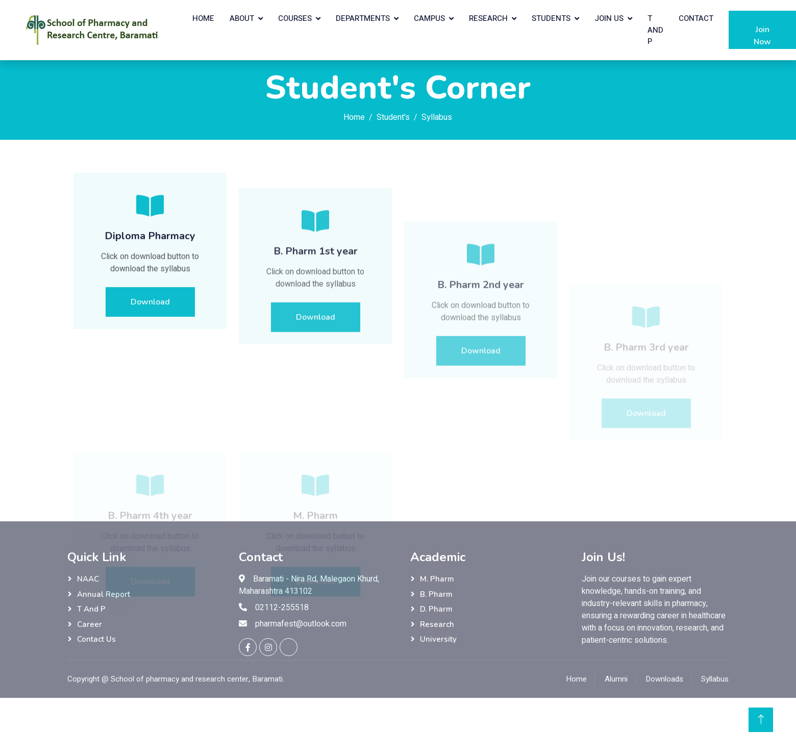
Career (89, 624)
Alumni (616, 679)
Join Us (609, 18)
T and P (655, 30)
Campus (429, 18)
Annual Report (103, 594)
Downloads (664, 679)
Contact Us (96, 639)
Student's (393, 117)
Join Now (762, 36)
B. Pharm (436, 594)
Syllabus (715, 679)
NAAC (88, 579)
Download (150, 310)
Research (488, 18)
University (438, 639)
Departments (363, 18)
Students (551, 18)
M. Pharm (437, 579)
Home (203, 18)
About (242, 18)
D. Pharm (436, 609)
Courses (295, 18)
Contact (696, 18)
